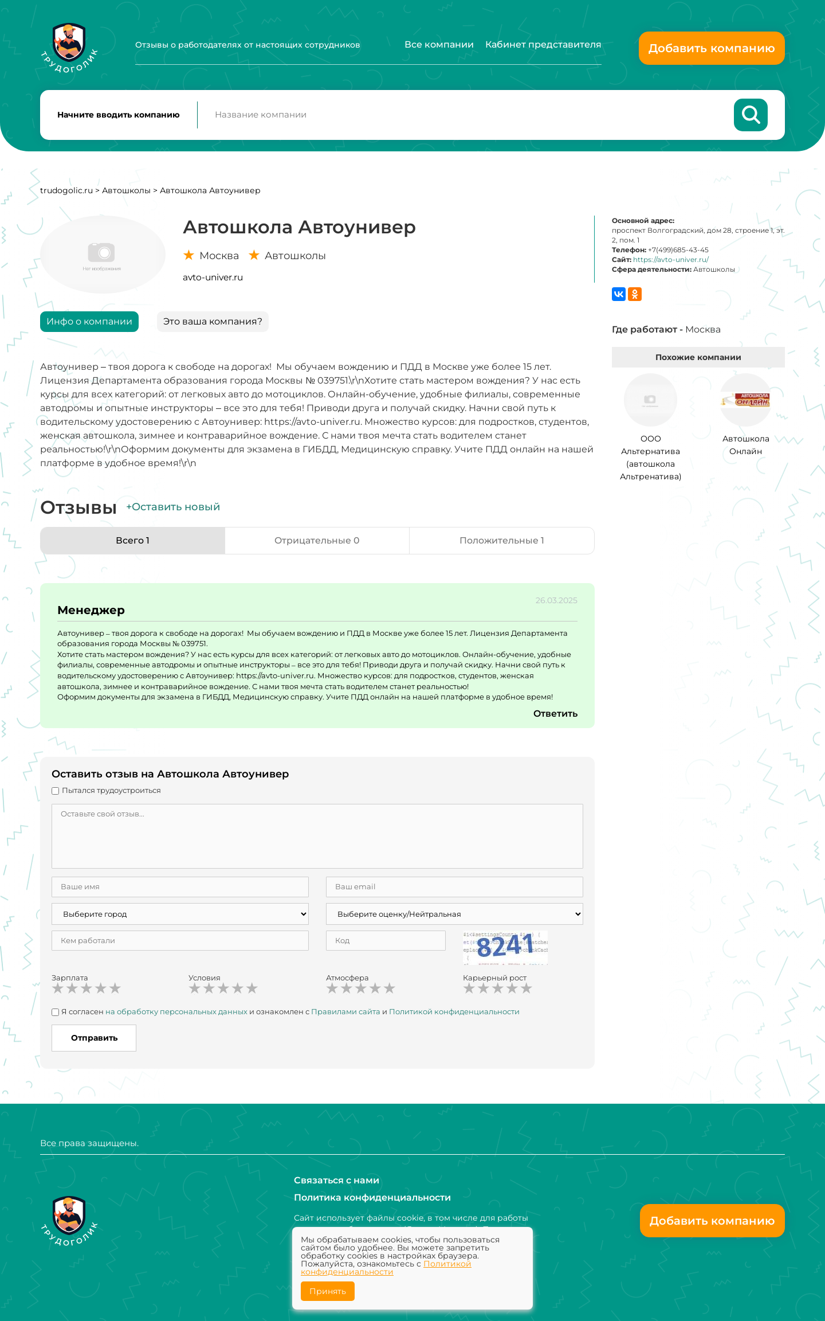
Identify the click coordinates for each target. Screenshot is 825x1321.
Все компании (439, 44)
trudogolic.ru (66, 191)
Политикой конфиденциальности (454, 1012)
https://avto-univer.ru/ (671, 260)
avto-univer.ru (213, 277)
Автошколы (126, 191)
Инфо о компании (89, 321)
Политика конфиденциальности (372, 1197)
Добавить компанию (712, 48)
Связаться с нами (336, 1180)
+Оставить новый (173, 508)
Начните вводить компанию (118, 115)
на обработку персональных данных (176, 1012)
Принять (327, 1291)
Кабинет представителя (543, 44)
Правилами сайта (345, 1012)
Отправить (94, 1039)
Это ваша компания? (212, 321)
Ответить (555, 714)
